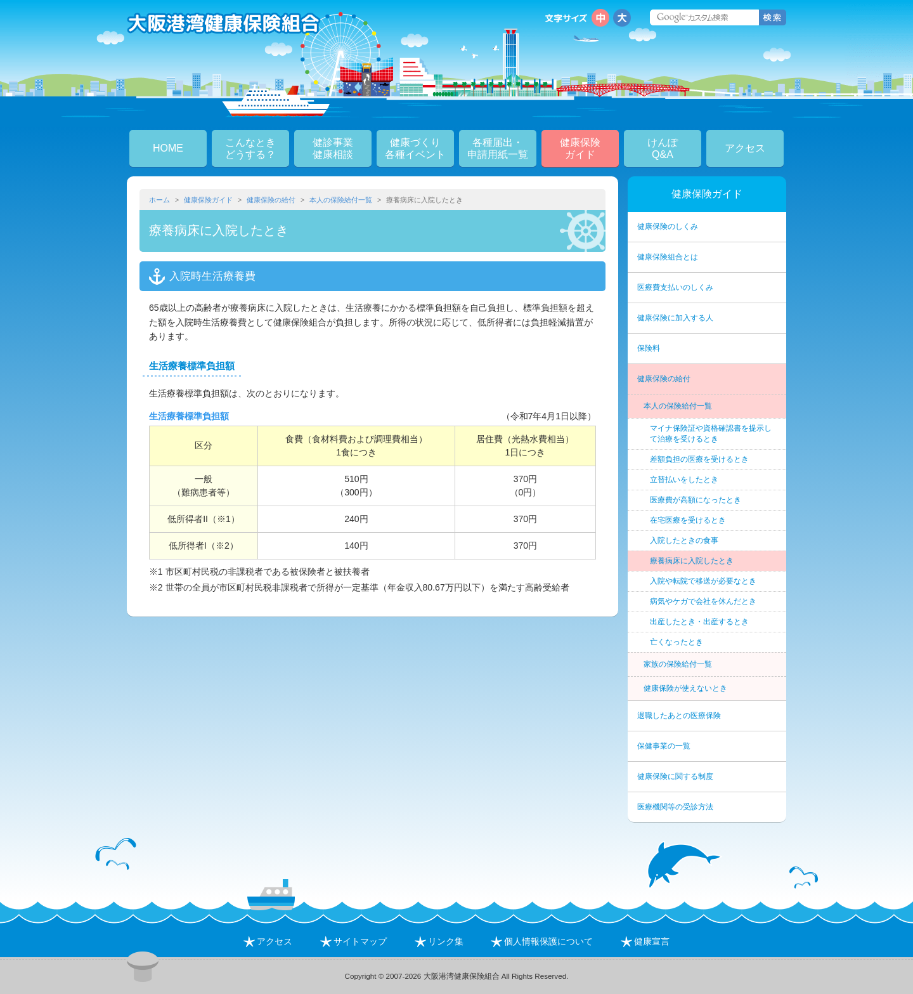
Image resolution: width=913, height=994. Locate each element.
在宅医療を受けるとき (688, 520)
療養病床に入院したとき (692, 560)
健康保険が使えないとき (685, 688)
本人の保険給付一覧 (340, 200)
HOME (168, 148)
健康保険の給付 (271, 200)
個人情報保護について (542, 941)
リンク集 (439, 941)
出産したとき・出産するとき (699, 621)
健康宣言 (645, 941)
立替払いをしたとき (684, 479)
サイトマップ (353, 941)
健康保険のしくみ (667, 226)
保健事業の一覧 (663, 746)
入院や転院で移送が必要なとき (703, 581)
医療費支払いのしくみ (675, 287)
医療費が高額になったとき (695, 499)
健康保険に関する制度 (675, 776)
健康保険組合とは (667, 256)
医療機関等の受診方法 (675, 806)
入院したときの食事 (684, 540)
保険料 (648, 348)
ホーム (159, 200)
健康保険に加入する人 (675, 317)
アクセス (745, 148)
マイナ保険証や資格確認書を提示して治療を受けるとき (711, 433)
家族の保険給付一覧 (678, 664)
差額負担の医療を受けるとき (699, 459)
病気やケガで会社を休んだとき (703, 601)
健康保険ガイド (208, 200)
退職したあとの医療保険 (679, 715)
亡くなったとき (676, 642)
